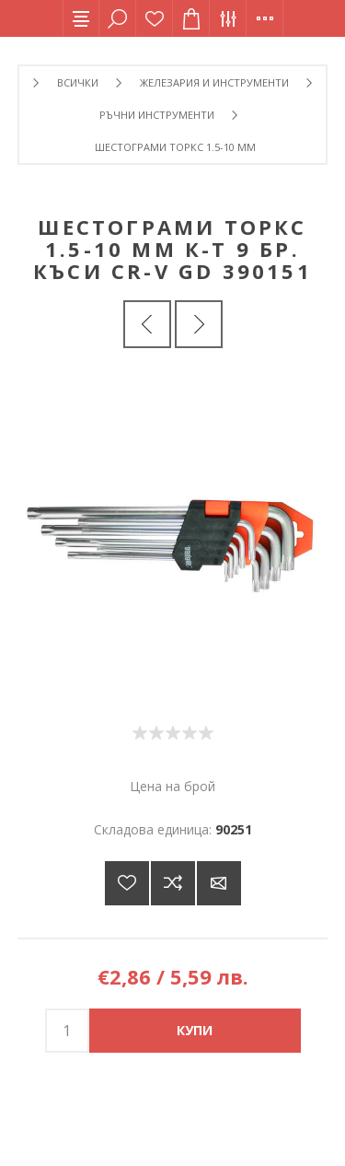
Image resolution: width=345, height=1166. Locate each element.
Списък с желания (154, 18)
